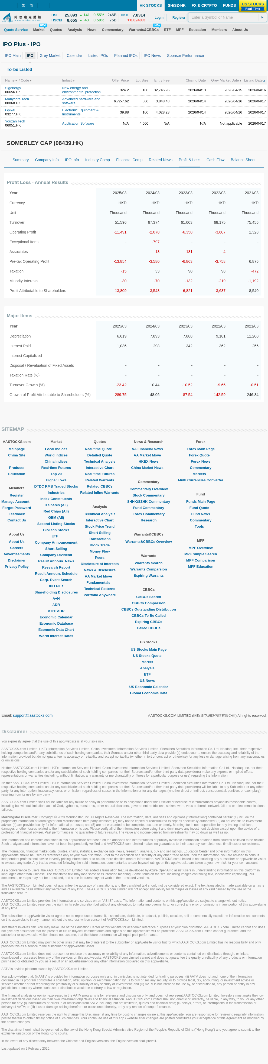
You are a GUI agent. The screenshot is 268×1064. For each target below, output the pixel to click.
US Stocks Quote (148, 656)
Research (149, 520)
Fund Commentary (148, 508)
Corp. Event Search (56, 580)
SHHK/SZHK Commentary (148, 501)
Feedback (17, 514)
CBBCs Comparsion (148, 603)
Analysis (148, 668)
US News (149, 681)
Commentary (200, 468)
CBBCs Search (148, 597)
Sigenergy (13, 88)
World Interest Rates (56, 636)
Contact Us (16, 520)
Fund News (200, 514)
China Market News (148, 468)
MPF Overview (201, 548)
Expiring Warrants (148, 575)
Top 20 (56, 474)
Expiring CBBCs (148, 622)
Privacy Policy (17, 567)
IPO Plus (56, 586)
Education (16, 474)
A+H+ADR (56, 611)
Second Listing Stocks (56, 524)
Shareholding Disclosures (56, 592)
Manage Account (16, 501)
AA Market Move (100, 576)
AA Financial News (149, 449)
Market (149, 662)
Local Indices (56, 449)
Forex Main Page (201, 449)
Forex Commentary (149, 514)
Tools (201, 526)
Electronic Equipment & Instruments (80, 112)
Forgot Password (16, 508)
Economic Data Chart (56, 630)
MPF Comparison (200, 560)
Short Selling (56, 549)
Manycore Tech (17, 99)
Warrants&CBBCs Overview (148, 542)
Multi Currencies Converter (200, 480)
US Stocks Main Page (148, 649)
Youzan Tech (15, 121)
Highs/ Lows (56, 480)
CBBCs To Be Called (149, 616)
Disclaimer (17, 560)
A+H (56, 598)
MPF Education (200, 567)
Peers (99, 558)
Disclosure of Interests (100, 564)
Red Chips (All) (56, 511)
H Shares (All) (56, 505)
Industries (56, 493)
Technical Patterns (99, 589)
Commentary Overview (149, 489)
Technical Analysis (100, 461)
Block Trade (100, 545)
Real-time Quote (100, 449)
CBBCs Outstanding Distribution (148, 609)
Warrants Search (149, 563)
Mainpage (17, 449)
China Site (16, 455)
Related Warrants (99, 480)
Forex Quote (201, 455)
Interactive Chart (100, 468)
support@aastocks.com (33, 715)
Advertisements (17, 554)
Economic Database (56, 623)
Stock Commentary (149, 495)
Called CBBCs (148, 628)
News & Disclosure (100, 570)
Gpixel (10, 110)
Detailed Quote (99, 455)
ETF (56, 536)
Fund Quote (200, 508)
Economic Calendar (56, 617)
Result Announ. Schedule (56, 574)
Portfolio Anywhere (100, 595)
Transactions (99, 539)
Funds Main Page (200, 501)
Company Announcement (56, 542)
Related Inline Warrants (99, 493)
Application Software (78, 123)
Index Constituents (56, 499)
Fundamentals (99, 582)
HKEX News (149, 461)
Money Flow (100, 551)
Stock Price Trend (100, 526)
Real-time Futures (56, 468)
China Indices (56, 461)
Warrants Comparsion (148, 569)
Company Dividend (56, 555)
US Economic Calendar (148, 687)
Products (16, 468)
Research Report (56, 567)
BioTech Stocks (56, 530)
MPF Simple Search (200, 554)
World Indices (56, 455)
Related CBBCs (100, 486)
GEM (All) (56, 517)
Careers (16, 548)
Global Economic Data (148, 693)
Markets (201, 474)
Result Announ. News (56, 561)
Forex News (201, 461)
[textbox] (227, 17)
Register (17, 495)
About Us (17, 542)
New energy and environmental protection (81, 90)
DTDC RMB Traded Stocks (56, 486)
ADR (56, 605)
